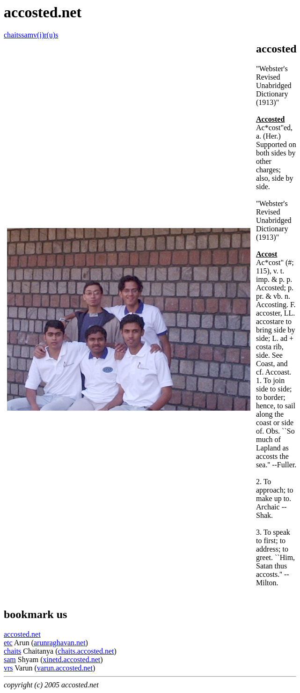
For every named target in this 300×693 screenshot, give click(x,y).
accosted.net (22, 634)
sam (27, 35)
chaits (12, 35)
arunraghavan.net (60, 643)
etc (8, 643)
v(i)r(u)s (45, 35)
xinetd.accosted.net (72, 660)
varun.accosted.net (65, 668)
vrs (8, 668)
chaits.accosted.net (86, 651)
